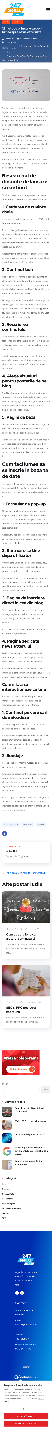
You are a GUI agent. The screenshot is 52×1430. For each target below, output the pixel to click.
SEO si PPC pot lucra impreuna (21, 1010)
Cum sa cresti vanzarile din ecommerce (28, 1163)
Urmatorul (41, 873)
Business (17, 22)
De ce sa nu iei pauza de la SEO (30, 1134)
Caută (5, 1084)
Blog (6, 22)
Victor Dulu (8, 38)
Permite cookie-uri (26, 1423)
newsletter (28, 824)
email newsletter (11, 824)
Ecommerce (7, 1199)
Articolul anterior (16, 873)
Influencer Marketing (11, 1208)
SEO (4, 1218)
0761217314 (23, 1338)
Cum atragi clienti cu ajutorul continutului (21, 936)
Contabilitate (8, 1194)
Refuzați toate (26, 1416)
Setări (26, 1409)
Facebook (4, 834)
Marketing (6, 1213)
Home (5, 47)
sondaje (40, 824)
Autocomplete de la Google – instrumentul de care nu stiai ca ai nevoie (31, 1151)
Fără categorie (8, 1203)
